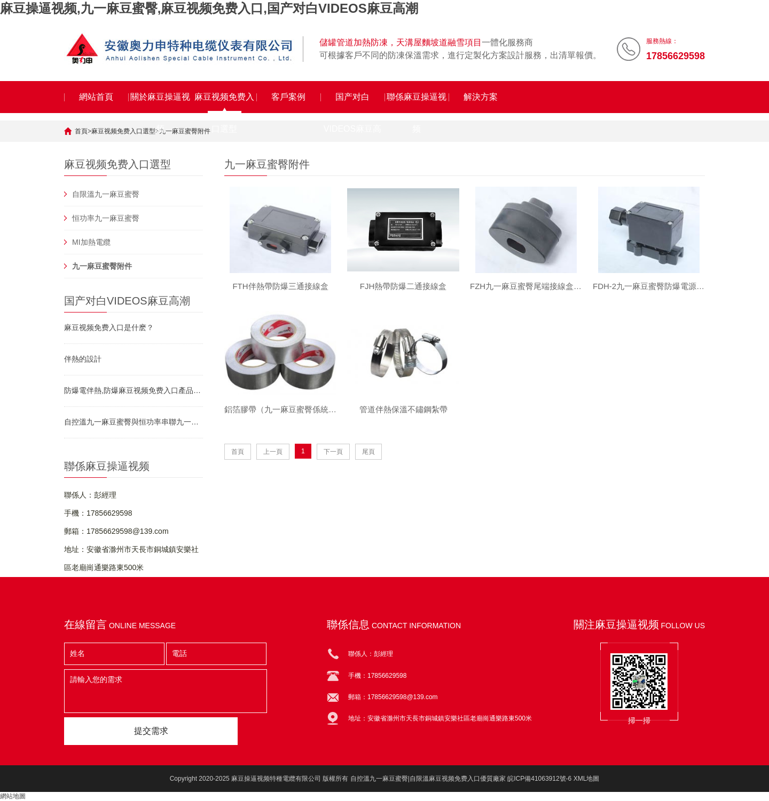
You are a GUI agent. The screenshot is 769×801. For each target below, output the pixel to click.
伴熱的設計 (82, 359)
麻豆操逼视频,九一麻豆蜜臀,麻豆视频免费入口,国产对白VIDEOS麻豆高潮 (209, 8)
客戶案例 (288, 96)
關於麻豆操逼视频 (160, 102)
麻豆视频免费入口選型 (224, 102)
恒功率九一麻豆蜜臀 (105, 218)
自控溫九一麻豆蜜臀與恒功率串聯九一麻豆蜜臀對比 (133, 422)
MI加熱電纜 (91, 242)
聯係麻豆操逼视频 (416, 102)
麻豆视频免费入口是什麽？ (109, 327)
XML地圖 (587, 778)
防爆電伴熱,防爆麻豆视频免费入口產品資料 (133, 390)
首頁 (81, 131)
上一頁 (273, 452)
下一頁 (333, 452)
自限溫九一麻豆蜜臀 (105, 194)
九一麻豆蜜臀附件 (184, 131)
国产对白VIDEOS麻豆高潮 (352, 102)
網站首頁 (96, 96)
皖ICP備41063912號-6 (539, 778)
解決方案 (481, 96)
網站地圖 (13, 796)
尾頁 (368, 452)
